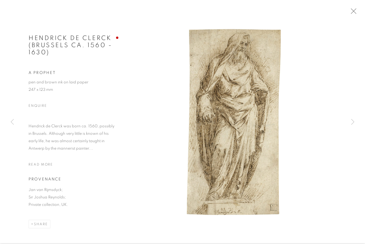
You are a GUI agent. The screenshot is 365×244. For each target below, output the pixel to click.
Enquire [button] (38, 106)
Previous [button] (12, 122)
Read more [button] (41, 165)
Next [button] (352, 122)
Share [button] (41, 225)
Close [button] (352, 13)
